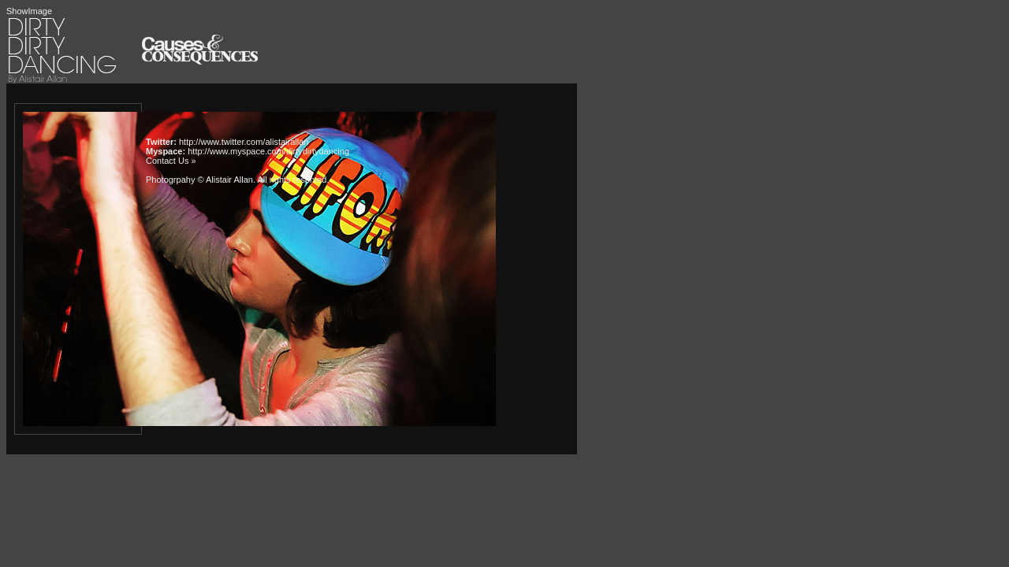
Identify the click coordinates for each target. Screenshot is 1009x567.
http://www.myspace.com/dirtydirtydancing (268, 151)
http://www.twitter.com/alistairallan (243, 141)
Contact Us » (171, 160)
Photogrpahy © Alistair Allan (199, 179)
